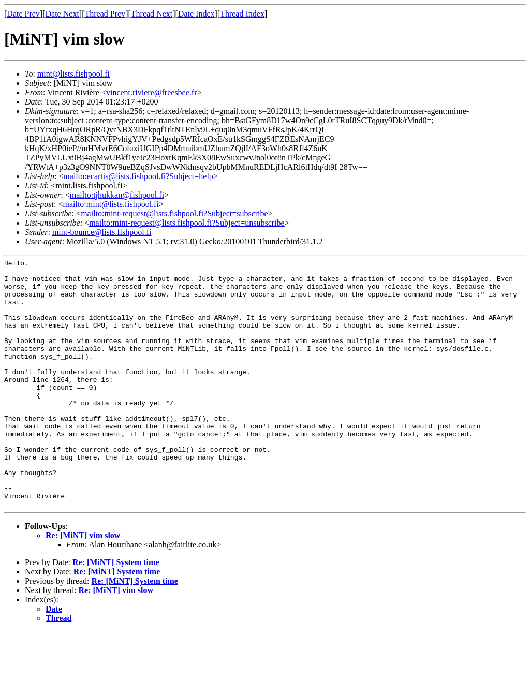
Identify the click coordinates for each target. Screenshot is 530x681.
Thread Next (151, 13)
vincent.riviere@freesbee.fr (151, 92)
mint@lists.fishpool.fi (73, 73)
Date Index (196, 13)
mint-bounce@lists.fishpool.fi (102, 232)
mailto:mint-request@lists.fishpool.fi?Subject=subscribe (174, 213)
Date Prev (23, 13)
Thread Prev (104, 13)
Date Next (62, 13)
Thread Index (242, 13)
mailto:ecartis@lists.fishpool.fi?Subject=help (138, 176)
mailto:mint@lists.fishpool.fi (110, 204)
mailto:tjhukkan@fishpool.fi (117, 194)
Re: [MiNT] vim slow (83, 585)
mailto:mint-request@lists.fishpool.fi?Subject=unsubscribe (186, 222)
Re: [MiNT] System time (115, 612)
